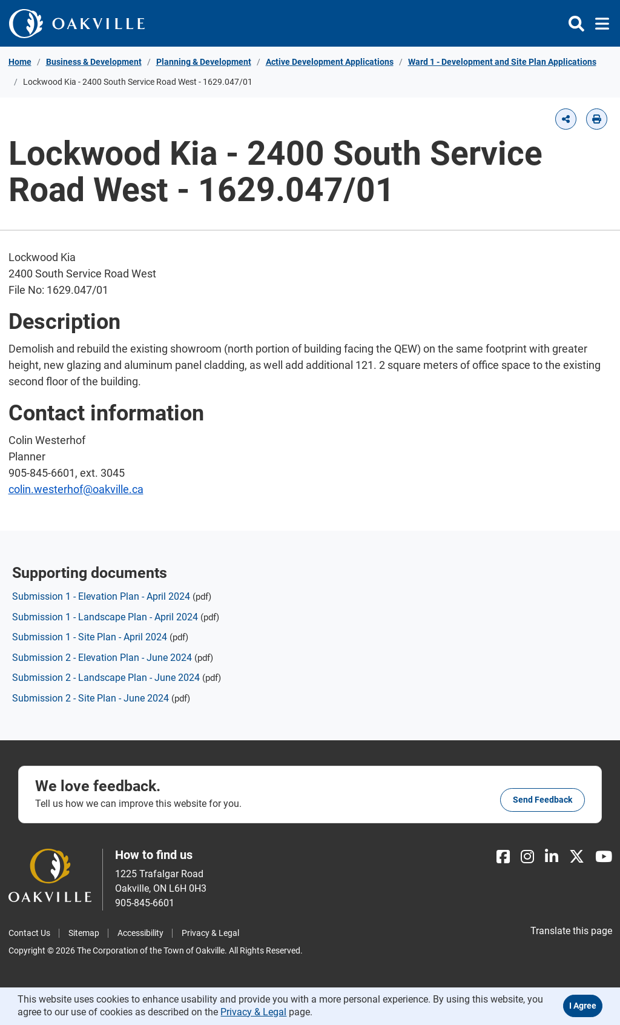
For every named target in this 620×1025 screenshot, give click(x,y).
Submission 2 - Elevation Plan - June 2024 (102, 657)
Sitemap (83, 933)
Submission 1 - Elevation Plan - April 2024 (101, 596)
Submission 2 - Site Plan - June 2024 (90, 698)
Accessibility (140, 933)
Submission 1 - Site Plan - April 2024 (89, 637)
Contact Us (29, 933)
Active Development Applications (330, 62)
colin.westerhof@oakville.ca (75, 489)
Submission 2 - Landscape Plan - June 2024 (106, 677)
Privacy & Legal (210, 933)
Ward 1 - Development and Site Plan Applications (502, 62)
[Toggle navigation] (598, 23)
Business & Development (94, 62)
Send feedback (542, 799)
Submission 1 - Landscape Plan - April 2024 (105, 617)
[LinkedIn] (551, 857)
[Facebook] (503, 857)
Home (19, 62)
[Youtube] (603, 857)
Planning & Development (203, 62)
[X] (576, 857)
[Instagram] (527, 857)
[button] (565, 119)
